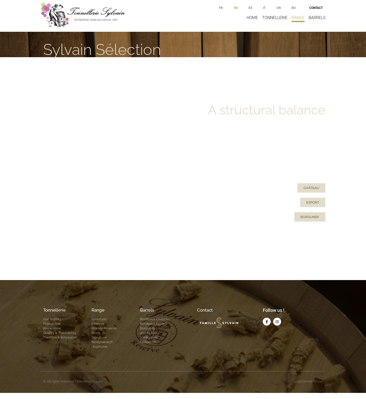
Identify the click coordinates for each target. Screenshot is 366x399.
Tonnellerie (274, 17)
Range (298, 17)
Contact (316, 8)
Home (252, 17)
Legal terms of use (309, 387)
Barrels (317, 17)
